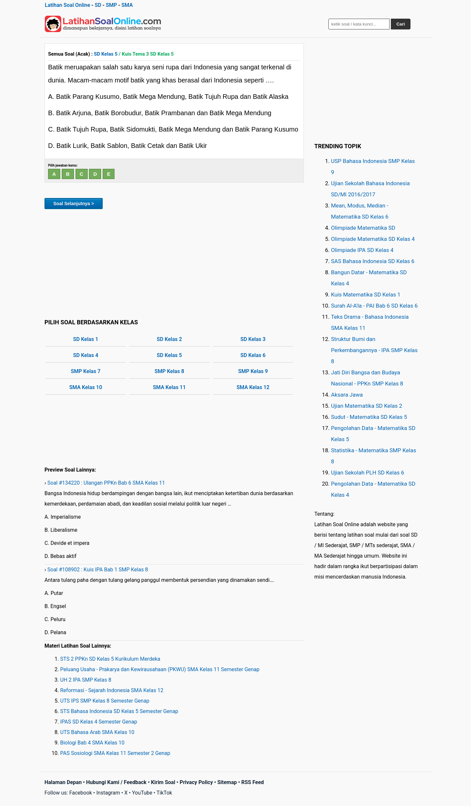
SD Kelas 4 (85, 355)
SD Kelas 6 (253, 355)
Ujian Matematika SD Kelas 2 (366, 406)
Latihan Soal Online (67, 5)
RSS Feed (252, 782)
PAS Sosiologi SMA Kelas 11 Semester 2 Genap (115, 753)
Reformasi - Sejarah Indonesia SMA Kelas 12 (111, 690)
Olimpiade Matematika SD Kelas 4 (373, 239)
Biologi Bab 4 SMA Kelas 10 (92, 743)
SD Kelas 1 (85, 339)
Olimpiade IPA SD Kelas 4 (362, 250)
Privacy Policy (196, 782)
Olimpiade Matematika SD (363, 227)
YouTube (142, 793)
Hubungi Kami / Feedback (116, 782)
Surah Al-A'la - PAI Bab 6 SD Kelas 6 (374, 305)
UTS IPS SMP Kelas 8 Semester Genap (104, 701)
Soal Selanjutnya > (73, 203)
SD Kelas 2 (169, 339)
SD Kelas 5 (105, 54)
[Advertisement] (174, 263)
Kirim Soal (163, 782)
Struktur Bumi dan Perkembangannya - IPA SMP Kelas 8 (374, 350)
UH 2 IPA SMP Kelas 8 (85, 680)
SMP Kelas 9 (253, 371)
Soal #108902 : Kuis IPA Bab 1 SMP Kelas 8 (97, 569)
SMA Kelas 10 (85, 387)
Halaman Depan (63, 782)
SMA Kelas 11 (169, 387)
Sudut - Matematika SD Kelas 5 (369, 417)
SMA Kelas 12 (252, 387)
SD (98, 5)
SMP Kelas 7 (86, 371)
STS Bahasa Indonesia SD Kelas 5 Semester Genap (119, 711)
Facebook (80, 793)
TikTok (164, 793)
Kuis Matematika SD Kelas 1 (365, 294)
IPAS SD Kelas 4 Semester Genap (98, 722)
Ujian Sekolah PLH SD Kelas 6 (367, 472)
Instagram (108, 793)
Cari (400, 24)
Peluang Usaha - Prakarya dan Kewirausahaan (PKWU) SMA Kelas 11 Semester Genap (159, 669)
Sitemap (227, 782)
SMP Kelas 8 (169, 371)
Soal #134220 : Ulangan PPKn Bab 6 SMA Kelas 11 (106, 483)
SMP (111, 5)
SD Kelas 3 (253, 339)
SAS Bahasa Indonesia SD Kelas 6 (372, 261)
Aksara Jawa (347, 394)
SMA (127, 5)
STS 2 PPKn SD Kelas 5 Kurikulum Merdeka (110, 659)
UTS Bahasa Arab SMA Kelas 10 (97, 732)
